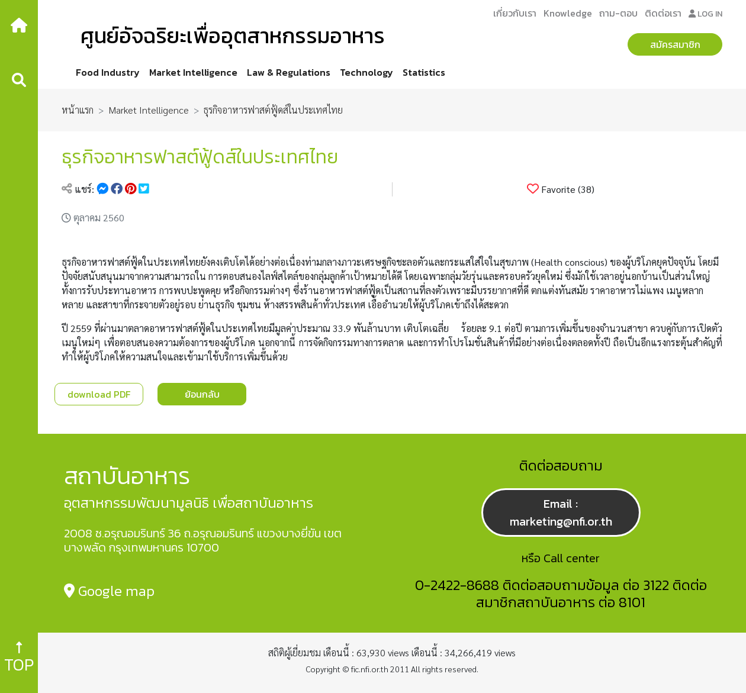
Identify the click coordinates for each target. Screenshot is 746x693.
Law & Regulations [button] (288, 72)
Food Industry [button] (108, 72)
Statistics (424, 72)
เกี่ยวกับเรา (514, 13)
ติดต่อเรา (663, 13)
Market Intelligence (148, 110)
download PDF (98, 394)
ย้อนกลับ (202, 394)
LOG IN (705, 14)
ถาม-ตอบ (618, 13)
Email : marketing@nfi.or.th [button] (561, 512)
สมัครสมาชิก (675, 44)
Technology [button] (366, 72)
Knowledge (568, 13)
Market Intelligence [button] (193, 72)
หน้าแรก (78, 110)
